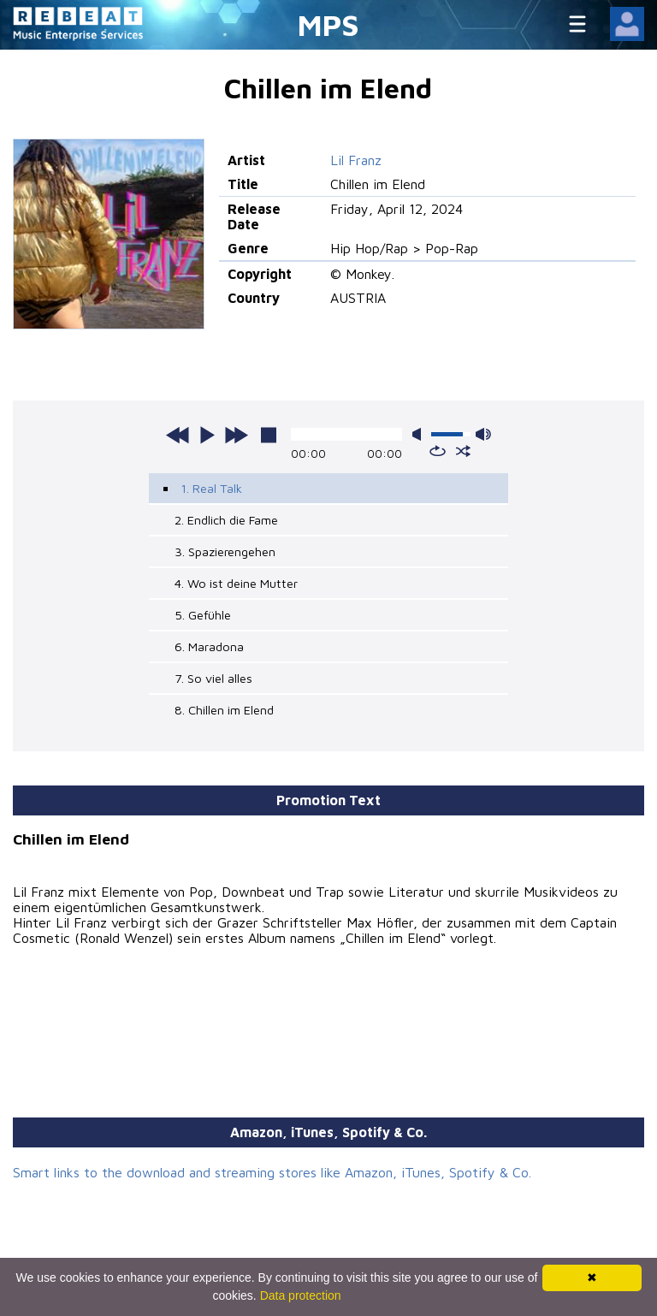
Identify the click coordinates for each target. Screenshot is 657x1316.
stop (269, 435)
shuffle (463, 451)
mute (420, 434)
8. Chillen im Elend (224, 709)
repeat (437, 451)
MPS (328, 24)
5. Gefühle (203, 615)
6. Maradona (209, 646)
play (207, 435)
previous (178, 435)
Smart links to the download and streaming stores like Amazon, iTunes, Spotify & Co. (272, 1172)
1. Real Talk (211, 488)
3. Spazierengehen (225, 551)
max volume (483, 434)
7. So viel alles (213, 678)
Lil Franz (356, 160)
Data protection (300, 1295)
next (236, 435)
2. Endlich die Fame (226, 520)
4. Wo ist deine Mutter (236, 583)
